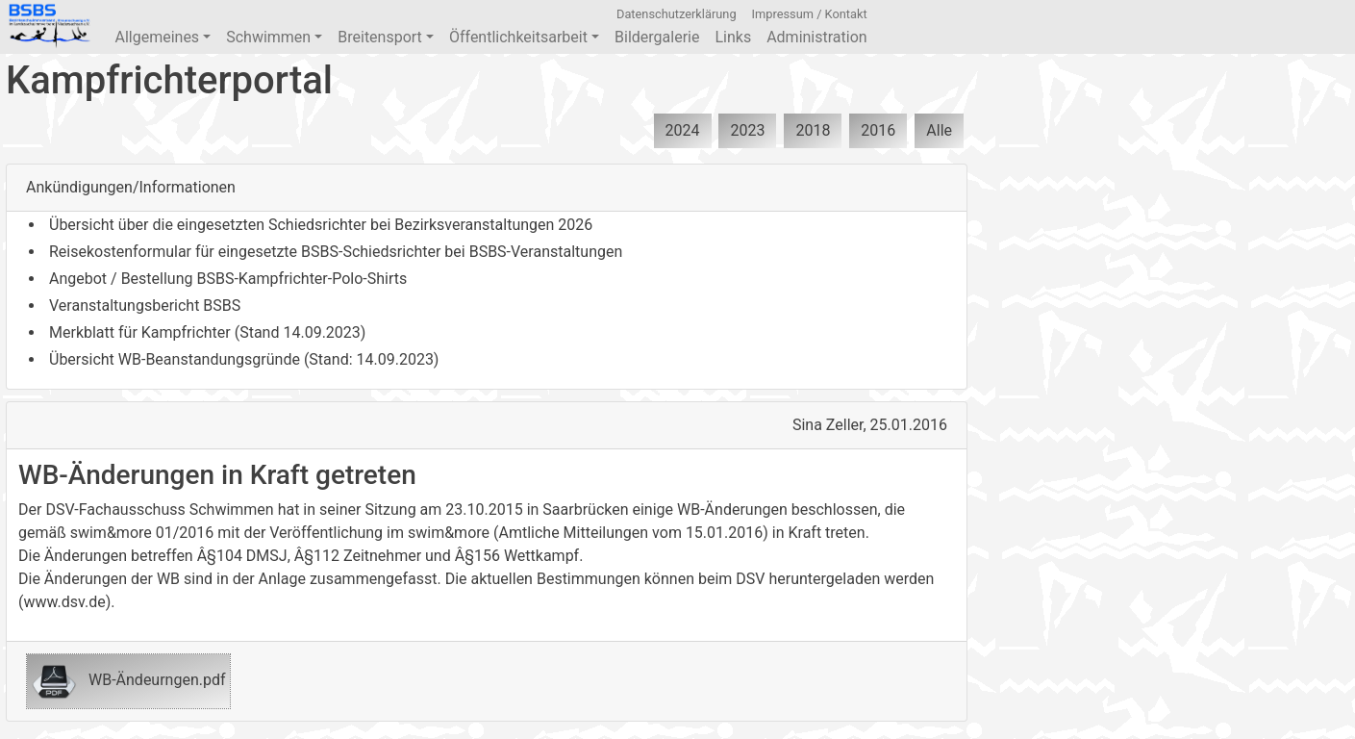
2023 (747, 130)
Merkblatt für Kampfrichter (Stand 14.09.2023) (207, 332)
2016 (878, 130)
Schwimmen (274, 37)
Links (733, 37)
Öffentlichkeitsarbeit (524, 37)
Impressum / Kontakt (809, 14)
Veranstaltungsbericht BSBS (144, 305)
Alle (939, 130)
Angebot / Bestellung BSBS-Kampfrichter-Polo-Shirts (228, 278)
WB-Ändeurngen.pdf (128, 681)
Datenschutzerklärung (676, 14)
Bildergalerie (657, 37)
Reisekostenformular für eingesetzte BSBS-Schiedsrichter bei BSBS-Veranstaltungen (335, 251)
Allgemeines (162, 37)
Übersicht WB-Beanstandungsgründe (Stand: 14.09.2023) (244, 359)
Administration (816, 37)
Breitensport (386, 37)
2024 (682, 130)
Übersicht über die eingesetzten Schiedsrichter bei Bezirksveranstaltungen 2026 (320, 225)
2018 (812, 130)
